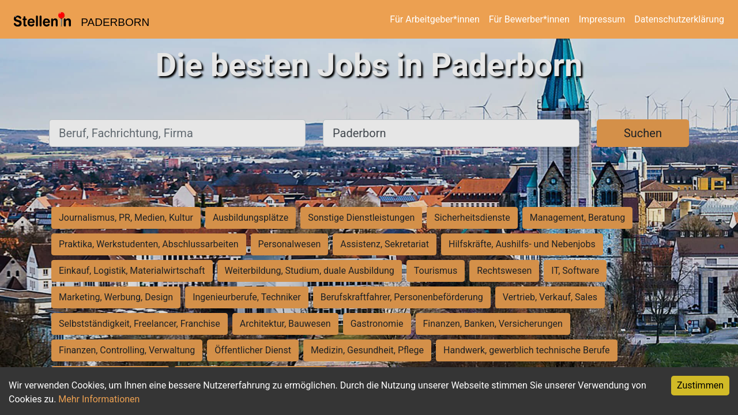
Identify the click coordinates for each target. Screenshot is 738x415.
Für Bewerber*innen (529, 19)
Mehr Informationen (99, 399)
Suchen (643, 133)
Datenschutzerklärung (679, 19)
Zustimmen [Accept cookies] (700, 385)
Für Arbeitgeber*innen (434, 19)
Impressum (602, 19)
